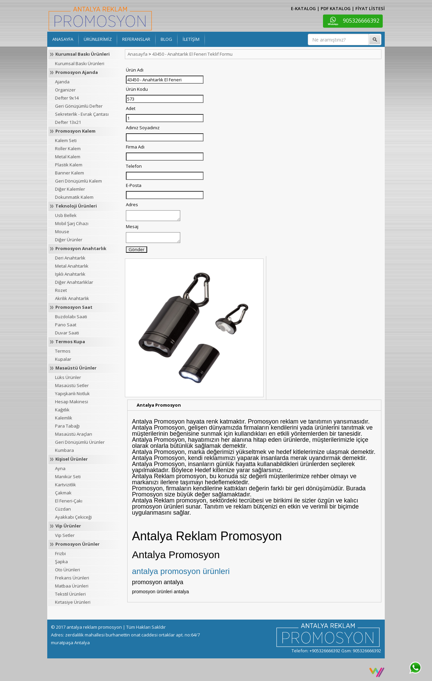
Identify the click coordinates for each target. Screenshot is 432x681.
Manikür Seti (68, 476)
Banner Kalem (69, 173)
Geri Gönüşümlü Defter (79, 106)
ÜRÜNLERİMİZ (98, 39)
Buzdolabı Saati (71, 317)
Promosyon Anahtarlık (80, 248)
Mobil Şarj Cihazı (71, 223)
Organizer (65, 90)
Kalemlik (63, 418)
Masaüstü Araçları (73, 434)
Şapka (61, 562)
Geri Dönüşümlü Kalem (78, 181)
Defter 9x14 (67, 98)
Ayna (60, 468)
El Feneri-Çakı (68, 501)
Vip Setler (65, 535)
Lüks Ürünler (68, 377)
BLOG (166, 39)
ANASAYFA (62, 39)
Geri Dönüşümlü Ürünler (80, 442)
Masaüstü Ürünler (76, 368)
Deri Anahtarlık (70, 258)
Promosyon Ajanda (76, 72)
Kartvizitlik (65, 485)
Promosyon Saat (73, 307)
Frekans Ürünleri (72, 578)
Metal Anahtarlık (71, 266)
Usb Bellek (66, 215)
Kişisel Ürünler (71, 459)
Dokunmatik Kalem (74, 197)
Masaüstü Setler (72, 385)
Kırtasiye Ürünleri (72, 602)
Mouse (62, 231)
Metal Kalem (67, 157)
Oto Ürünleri (67, 570)
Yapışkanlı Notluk (72, 393)
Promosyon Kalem (75, 131)
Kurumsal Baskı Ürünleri (82, 54)
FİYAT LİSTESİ (370, 8)
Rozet (61, 290)
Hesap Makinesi (71, 402)
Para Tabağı (67, 426)
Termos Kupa (70, 341)
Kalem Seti (66, 140)
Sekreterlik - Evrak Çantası (82, 114)
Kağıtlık (62, 410)
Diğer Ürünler (68, 240)
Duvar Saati (67, 333)
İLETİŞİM (191, 39)
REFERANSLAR (136, 39)
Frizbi (60, 553)
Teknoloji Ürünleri (76, 206)
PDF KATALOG (336, 8)
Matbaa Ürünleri (71, 586)
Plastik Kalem (68, 165)
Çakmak (63, 493)
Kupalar (63, 359)
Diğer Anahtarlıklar (74, 282)
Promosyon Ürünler (77, 544)
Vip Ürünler (68, 526)
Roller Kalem (68, 148)
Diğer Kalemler (70, 189)
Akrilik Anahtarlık (72, 298)
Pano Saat (65, 325)
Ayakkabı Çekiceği (73, 517)
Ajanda (62, 82)
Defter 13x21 (68, 122)
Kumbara (64, 450)
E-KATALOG (303, 8)
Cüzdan (63, 509)
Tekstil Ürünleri (70, 594)
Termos (63, 351)
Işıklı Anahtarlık (70, 274)
